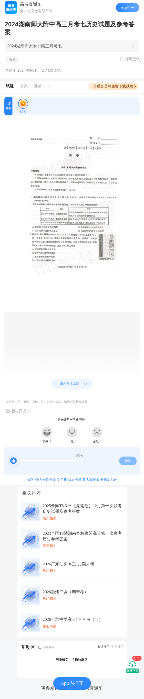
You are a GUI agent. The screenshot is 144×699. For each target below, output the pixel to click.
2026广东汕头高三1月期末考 (68, 564)
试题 (10, 86)
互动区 (28, 647)
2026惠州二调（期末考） (65, 592)
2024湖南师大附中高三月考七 (34, 46)
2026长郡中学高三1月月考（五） (73, 619)
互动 (42, 86)
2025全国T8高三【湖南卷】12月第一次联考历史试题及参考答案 (82, 508)
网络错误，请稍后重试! (72, 659)
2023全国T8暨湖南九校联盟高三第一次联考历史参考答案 (82, 536)
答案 (24, 86)
